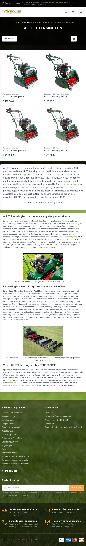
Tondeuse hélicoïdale (11, 94)
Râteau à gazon (9, 434)
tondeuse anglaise (69, 237)
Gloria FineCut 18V (10, 442)
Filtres (9, 38)
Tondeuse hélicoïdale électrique (15, 456)
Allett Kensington (9, 416)
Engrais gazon (8, 445)
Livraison (49, 413)
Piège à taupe (8, 424)
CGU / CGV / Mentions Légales (58, 416)
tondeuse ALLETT (15, 383)
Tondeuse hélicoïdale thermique (56, 94)
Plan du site (50, 424)
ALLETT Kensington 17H (55, 151)
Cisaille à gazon (8, 420)
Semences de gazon (11, 453)
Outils (4, 449)
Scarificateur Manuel (11, 427)
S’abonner (76, 487)
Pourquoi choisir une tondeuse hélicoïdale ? (63, 427)
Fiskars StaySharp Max (12, 413)
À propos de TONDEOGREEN (56, 420)
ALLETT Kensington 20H (14, 151)
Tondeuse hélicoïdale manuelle (15, 460)
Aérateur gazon (9, 431)
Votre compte (9, 470)
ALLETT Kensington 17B (55, 97)
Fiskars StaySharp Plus (12, 438)
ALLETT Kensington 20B (14, 97)
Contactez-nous (12, 3)
